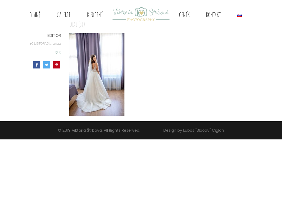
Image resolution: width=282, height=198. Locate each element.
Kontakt (213, 15)
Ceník (184, 15)
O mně (35, 15)
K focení (95, 15)
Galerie (64, 15)
